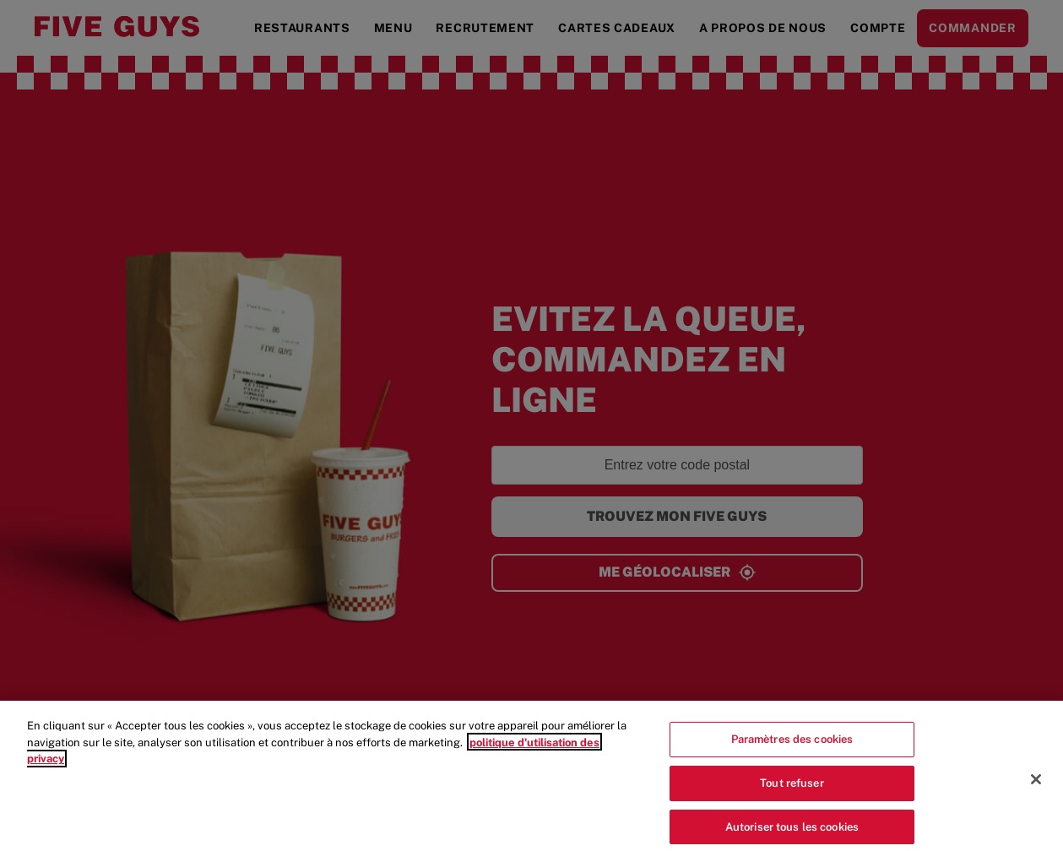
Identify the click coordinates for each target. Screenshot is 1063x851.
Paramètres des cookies (792, 744)
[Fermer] (1036, 784)
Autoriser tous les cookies (792, 832)
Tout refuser (792, 788)
